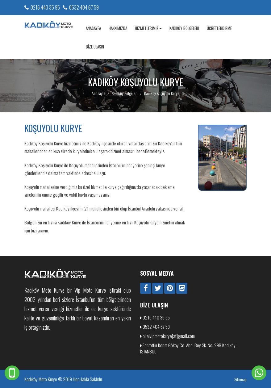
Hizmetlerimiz (148, 28)
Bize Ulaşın (95, 47)
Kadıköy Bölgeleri (184, 28)
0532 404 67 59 (84, 7)
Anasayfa (93, 28)
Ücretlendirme (219, 28)
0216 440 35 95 (45, 7)
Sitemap (240, 379)
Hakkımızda (118, 28)
